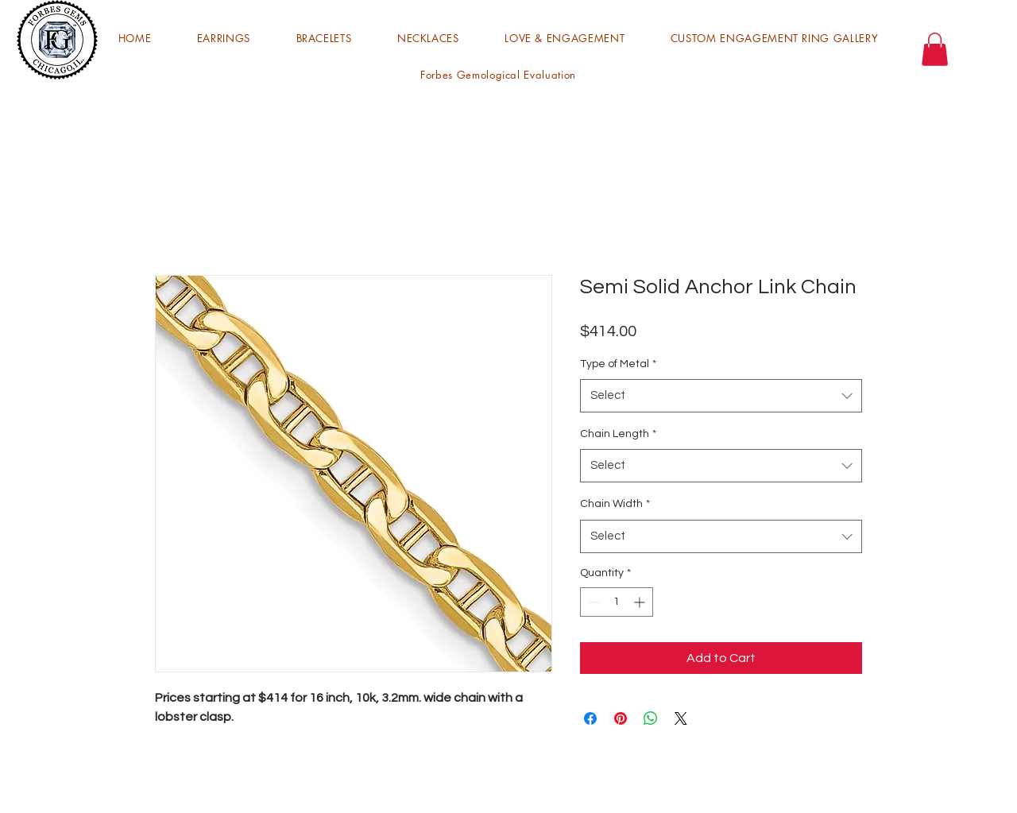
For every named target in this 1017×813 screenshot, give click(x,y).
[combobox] (721, 395)
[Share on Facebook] (590, 718)
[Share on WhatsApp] (650, 718)
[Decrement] (592, 602)
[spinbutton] (616, 602)
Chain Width (615, 503)
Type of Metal (618, 364)
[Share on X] (680, 718)
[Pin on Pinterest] (620, 718)
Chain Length (618, 433)
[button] (223, 38)
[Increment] (641, 602)
